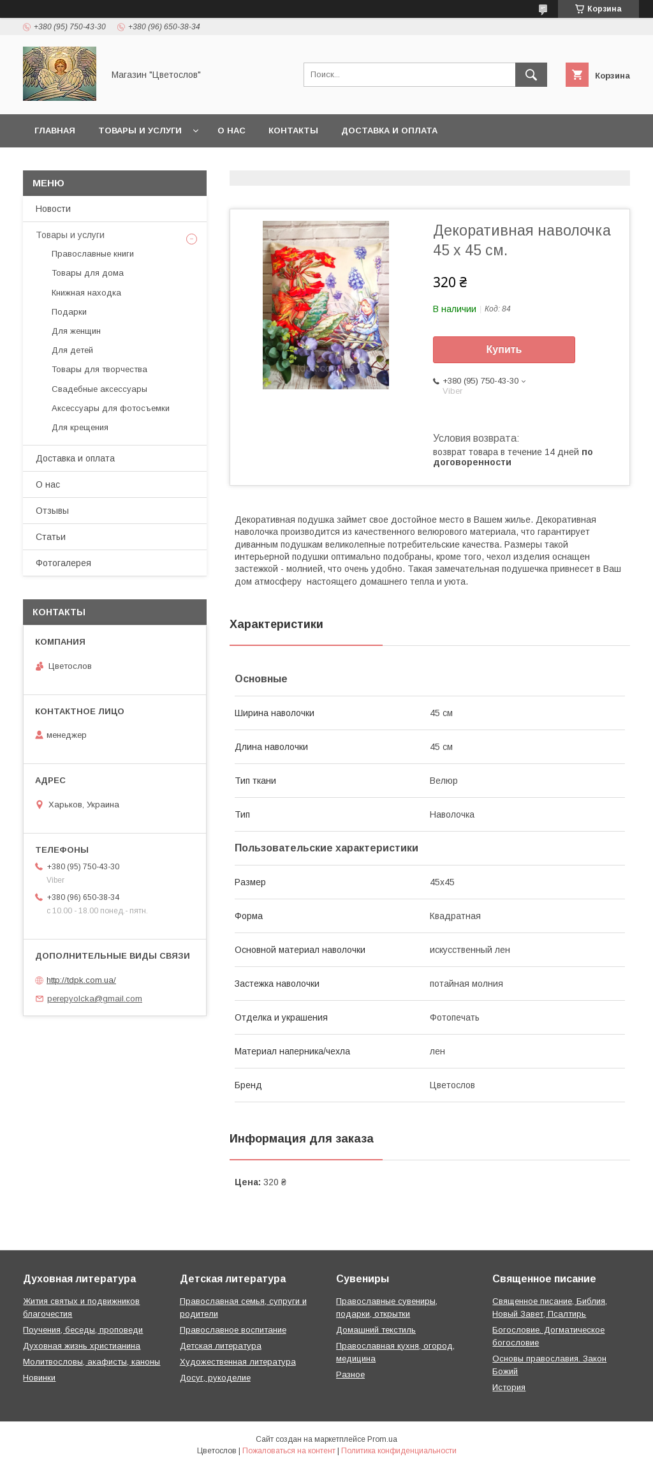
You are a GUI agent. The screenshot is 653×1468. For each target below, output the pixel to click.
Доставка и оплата (389, 130)
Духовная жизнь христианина (81, 1346)
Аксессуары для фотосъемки (111, 408)
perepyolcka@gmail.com (94, 998)
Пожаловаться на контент (288, 1450)
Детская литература (220, 1346)
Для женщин (76, 331)
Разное (350, 1374)
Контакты (293, 130)
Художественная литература (238, 1362)
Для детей (72, 350)
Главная (54, 130)
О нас (231, 130)
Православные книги (93, 253)
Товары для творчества (99, 369)
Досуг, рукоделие (215, 1377)
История (508, 1387)
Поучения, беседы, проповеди (83, 1330)
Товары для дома (88, 273)
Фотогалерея (63, 563)
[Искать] (531, 75)
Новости (53, 209)
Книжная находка (86, 292)
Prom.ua (382, 1439)
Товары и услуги (140, 130)
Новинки (39, 1377)
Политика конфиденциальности (399, 1450)
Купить (504, 349)
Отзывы (52, 511)
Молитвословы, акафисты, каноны (91, 1362)
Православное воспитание (233, 1330)
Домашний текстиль (376, 1330)
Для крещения (80, 427)
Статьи (51, 537)
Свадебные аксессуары (99, 389)
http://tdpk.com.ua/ (81, 980)
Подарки (69, 312)
